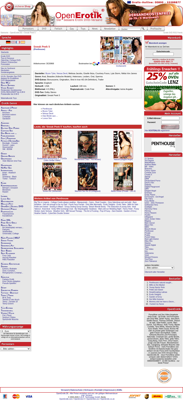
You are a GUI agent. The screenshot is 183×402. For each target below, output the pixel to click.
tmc (146, 251)
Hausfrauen (6, 165)
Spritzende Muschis (10, 319)
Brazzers (148, 169)
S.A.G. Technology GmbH (89, 397)
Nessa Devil (62, 73)
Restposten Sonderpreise (11, 90)
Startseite (5, 52)
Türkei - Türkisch (9, 179)
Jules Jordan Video (152, 219)
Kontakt (98, 390)
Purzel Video (150, 237)
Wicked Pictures (151, 257)
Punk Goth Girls (9, 222)
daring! (147, 177)
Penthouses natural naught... (161, 283)
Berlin (4, 175)
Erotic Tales (121, 204)
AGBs (119, 390)
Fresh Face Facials (76, 204)
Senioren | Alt (7, 245)
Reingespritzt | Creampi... (12, 273)
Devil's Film (149, 183)
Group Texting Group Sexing (76, 207)
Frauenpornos (8, 214)
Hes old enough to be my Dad (55, 204)
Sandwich (6, 119)
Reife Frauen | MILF (10, 238)
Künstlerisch (7, 216)
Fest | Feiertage (8, 138)
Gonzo (4, 153)
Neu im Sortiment (8, 68)
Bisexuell (5, 125)
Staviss (148, 243)
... (3, 121)
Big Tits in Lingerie (41, 202)
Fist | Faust (6, 315)
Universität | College (10, 234)
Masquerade (82, 202)
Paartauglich (7, 211)
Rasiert (5, 192)
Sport (3, 287)
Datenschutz (76, 390)
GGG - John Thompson (154, 203)
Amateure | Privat (9, 107)
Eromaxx (148, 193)
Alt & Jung (6, 298)
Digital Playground (152, 187)
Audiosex (5, 123)
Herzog (148, 211)
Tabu (147, 247)
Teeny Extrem (8, 304)
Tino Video (149, 249)
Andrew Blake (150, 165)
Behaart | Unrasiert (10, 188)
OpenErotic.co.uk (107, 399)
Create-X (148, 175)
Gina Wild (5, 82)
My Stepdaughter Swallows (86, 209)
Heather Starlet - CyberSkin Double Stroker (51, 213)
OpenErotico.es (92, 399)
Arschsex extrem (9, 115)
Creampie (6, 117)
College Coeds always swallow (63, 202)
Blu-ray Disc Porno (10, 128)
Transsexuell (7, 310)
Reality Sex (6, 225)
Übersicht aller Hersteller (155, 272)
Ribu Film (148, 241)
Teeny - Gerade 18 (10, 302)
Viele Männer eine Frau (11, 161)
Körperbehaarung (9, 185)
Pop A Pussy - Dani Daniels (111, 211)
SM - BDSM (7, 149)
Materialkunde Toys (9, 98)
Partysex (6, 230)
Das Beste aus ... (9, 133)
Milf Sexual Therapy (74, 211)
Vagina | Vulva (7, 313)
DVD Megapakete (8, 80)
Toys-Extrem (7, 308)
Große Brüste (8, 156)
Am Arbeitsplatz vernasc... (13, 228)
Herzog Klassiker (9, 258)
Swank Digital (150, 245)
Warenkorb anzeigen (158, 43)
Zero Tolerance (151, 261)
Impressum (109, 390)
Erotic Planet (150, 195)
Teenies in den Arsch (10, 300)
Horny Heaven (150, 213)
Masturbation (7, 201)
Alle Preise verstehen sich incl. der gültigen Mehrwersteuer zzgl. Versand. (93, 394)
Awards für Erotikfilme (10, 78)
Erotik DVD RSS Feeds (173, 33)
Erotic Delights (109, 204)
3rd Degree (149, 161)
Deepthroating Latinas (158, 292)
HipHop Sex (6, 168)
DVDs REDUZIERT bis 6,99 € (13, 92)
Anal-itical (46, 209)
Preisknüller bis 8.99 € (10, 94)
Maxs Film (149, 225)
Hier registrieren (157, 131)
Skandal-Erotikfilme (10, 264)
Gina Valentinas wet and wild (119, 202)
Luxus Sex (5, 198)
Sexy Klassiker (8, 253)
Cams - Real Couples (97, 202)
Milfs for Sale (133, 204)
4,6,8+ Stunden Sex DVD (11, 76)
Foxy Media (149, 201)
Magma (148, 221)
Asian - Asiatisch (9, 173)
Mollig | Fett (7, 204)
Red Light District (152, 239)
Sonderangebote (7, 72)
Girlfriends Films (151, 205)
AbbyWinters (150, 163)
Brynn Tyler (50, 73)
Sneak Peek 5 (30, 33)
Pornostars (5, 64)
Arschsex (6, 113)
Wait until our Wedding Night (109, 209)
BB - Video (149, 167)
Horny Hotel (127, 209)
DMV (147, 189)
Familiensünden (7, 135)
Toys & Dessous (7, 58)
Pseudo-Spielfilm (9, 283)
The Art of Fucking (91, 211)
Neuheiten (5, 70)
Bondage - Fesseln (10, 143)
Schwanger (6, 243)
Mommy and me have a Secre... (162, 302)
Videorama (149, 253)
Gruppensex (6, 158)
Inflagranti (149, 217)
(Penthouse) (39, 49)
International (7, 170)
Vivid (147, 255)
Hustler (148, 215)
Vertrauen (88, 390)
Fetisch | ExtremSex (9, 62)
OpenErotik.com (65, 399)
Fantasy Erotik (8, 279)
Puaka (147, 235)
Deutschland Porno (152, 181)
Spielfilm (5, 277)
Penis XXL (6, 220)
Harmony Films (151, 209)
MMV (147, 227)
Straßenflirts (7, 232)
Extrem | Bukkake (9, 269)
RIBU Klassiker (8, 260)
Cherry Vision (150, 171)
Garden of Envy (130, 211)
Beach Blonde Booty (97, 207)
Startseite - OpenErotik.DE (11, 33)
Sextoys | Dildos (9, 317)
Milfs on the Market (157, 285)
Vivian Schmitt (7, 88)
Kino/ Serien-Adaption (11, 281)
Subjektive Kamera (9, 290)
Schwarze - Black (9, 177)
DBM (147, 179)
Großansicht (121, 66)
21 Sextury (149, 159)
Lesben (4, 196)
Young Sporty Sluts (157, 287)
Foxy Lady (6, 256)
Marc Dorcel (150, 223)
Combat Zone (150, 173)
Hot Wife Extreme (156, 299)
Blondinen (6, 190)
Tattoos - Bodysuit (9, 292)
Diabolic (148, 185)
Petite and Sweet (41, 207)
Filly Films (149, 199)
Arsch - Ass (6, 110)
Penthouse (47, 109)
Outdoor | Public (9, 209)
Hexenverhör (7, 147)
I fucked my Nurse (156, 304)
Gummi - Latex (8, 145)
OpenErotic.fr (79, 399)
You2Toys (149, 259)
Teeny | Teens (7, 295)
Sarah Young (7, 240)
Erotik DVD (5, 56)
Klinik (3, 183)
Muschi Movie (150, 229)
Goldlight (148, 207)
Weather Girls (58, 211)
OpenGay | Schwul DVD (10, 60)
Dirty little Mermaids (94, 204)
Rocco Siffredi (8, 85)
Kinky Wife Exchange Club (62, 209)
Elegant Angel (150, 191)
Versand (65, 390)
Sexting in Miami (56, 207)
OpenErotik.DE (62, 393)
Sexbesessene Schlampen (12, 248)
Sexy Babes (6, 250)
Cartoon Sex (7, 130)
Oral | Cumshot (8, 271)
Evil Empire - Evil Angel (154, 197)
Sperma (4, 266)
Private (147, 233)
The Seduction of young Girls (119, 207)
